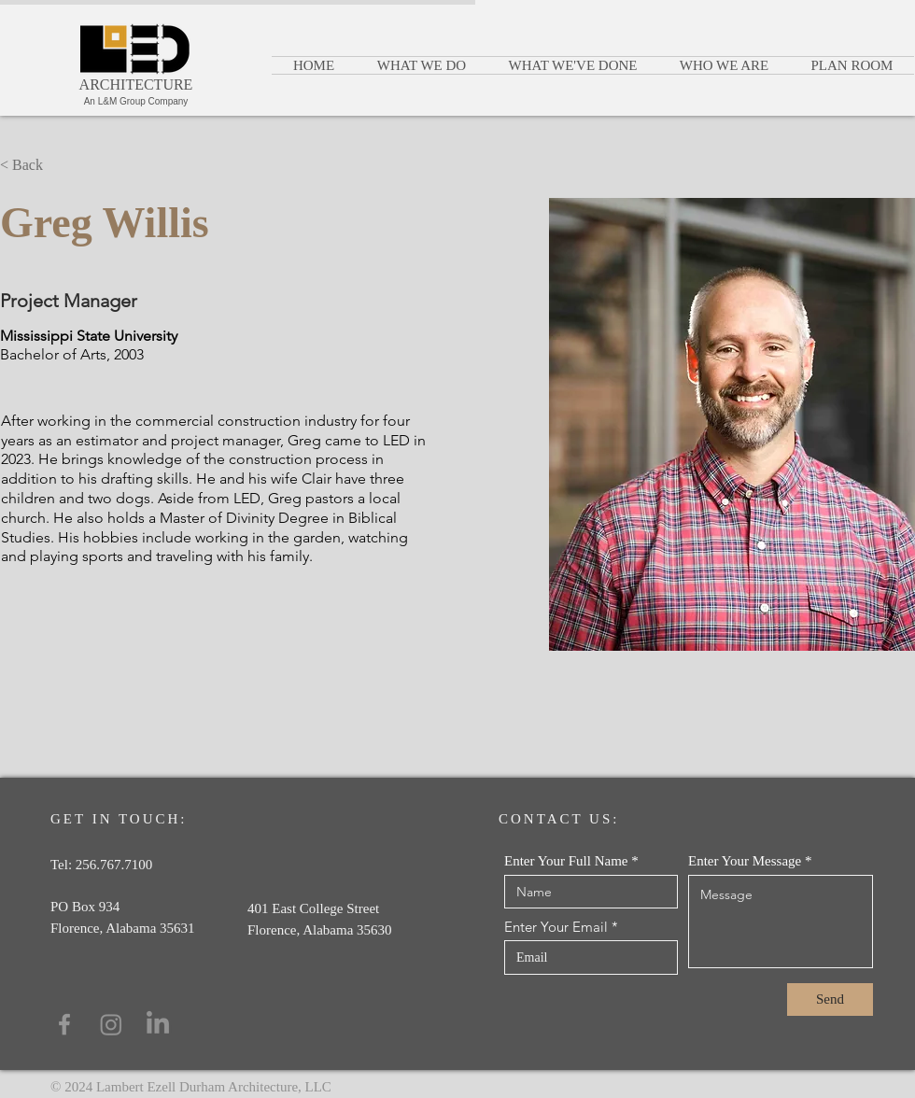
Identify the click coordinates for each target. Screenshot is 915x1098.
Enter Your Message (744, 861)
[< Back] (37, 164)
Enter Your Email (556, 927)
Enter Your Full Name (566, 861)
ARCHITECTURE (136, 84)
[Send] (830, 999)
